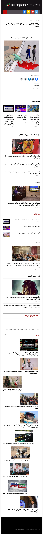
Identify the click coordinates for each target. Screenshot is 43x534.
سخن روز (37, 182)
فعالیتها (38, 242)
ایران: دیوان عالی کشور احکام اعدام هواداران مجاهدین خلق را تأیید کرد (22, 157)
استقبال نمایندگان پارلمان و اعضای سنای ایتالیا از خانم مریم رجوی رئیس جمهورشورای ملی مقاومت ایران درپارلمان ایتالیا (22, 265)
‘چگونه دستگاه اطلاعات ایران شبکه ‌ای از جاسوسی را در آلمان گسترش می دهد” (23, 298)
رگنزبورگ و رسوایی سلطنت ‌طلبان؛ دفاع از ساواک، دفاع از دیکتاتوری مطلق (9, 119)
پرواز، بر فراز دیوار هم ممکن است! (21, 117)
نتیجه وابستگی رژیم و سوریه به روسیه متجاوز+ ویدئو (15, 493)
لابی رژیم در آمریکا (34, 276)
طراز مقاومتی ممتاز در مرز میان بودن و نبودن (29, 233)
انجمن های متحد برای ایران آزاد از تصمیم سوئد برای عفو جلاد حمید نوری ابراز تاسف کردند (22, 172)
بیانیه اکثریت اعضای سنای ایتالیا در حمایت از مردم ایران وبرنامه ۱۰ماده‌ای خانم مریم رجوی (23, 204)
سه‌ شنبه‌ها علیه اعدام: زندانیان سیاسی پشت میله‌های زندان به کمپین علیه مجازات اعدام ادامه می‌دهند (22, 306)
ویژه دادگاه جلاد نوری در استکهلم (29, 135)
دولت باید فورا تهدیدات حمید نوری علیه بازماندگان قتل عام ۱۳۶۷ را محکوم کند (22, 164)
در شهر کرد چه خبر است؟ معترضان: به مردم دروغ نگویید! (16, 460)
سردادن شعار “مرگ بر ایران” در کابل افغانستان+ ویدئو (16, 476)
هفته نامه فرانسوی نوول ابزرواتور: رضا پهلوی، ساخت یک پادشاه (33, 119)
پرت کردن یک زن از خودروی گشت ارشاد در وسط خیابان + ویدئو (18, 443)
